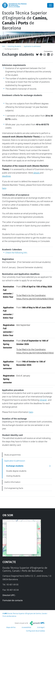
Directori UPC (9, 595)
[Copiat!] (52, 54)
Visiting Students (13, 476)
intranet (43, 400)
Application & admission (32, 46)
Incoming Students (14, 46)
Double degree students (16, 471)
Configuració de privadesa (35, 631)
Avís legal (40, 627)
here (4, 188)
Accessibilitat (26, 627)
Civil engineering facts (13, 488)
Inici (3, 46)
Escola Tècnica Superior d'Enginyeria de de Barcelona (24, 21)
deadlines (6, 176)
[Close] (50, 5)
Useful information (12, 482)
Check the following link (16, 252)
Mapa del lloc (11, 627)
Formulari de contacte (13, 600)
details (36, 173)
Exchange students (14, 466)
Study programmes (12, 455)
